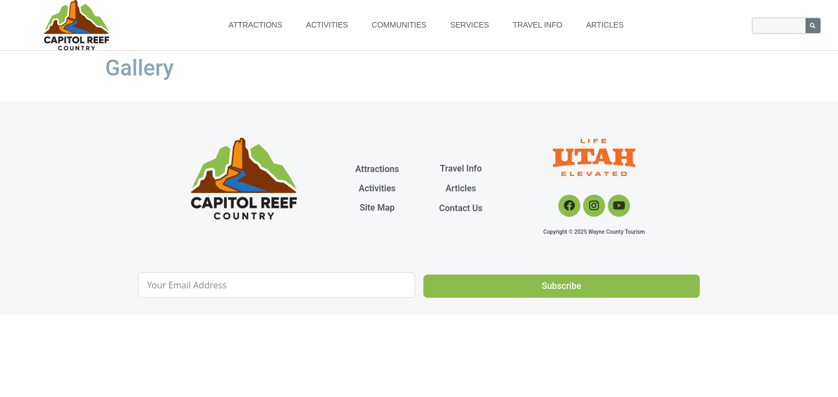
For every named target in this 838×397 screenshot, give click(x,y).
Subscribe (561, 286)
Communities (399, 24)
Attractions (255, 24)
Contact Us (461, 208)
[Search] (813, 25)
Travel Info (537, 24)
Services (469, 24)
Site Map (377, 207)
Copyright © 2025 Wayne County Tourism (594, 232)
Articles (604, 24)
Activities (327, 24)
